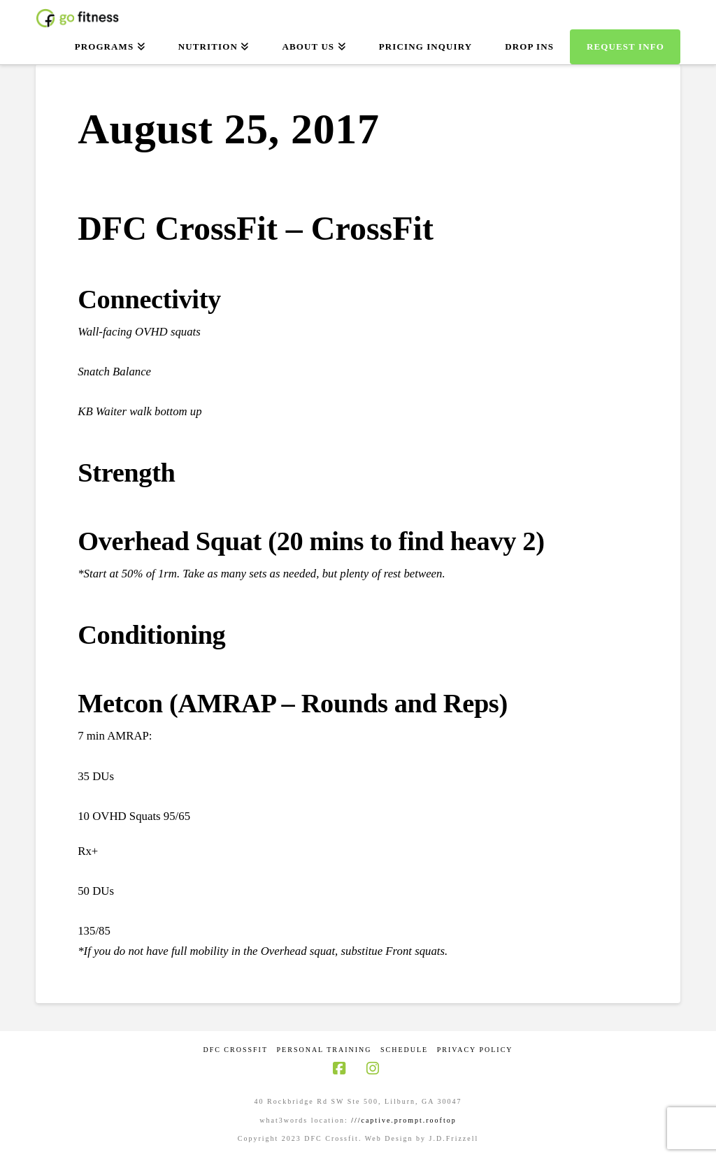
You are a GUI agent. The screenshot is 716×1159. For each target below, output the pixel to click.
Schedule (404, 1049)
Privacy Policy (475, 1049)
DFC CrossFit (235, 1049)
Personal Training (324, 1049)
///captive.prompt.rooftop (404, 1120)
